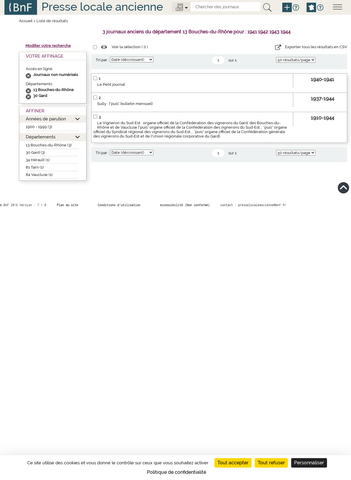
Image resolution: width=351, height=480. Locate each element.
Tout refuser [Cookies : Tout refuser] (271, 463)
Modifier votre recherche (48, 45)
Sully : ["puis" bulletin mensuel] (125, 103)
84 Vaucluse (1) (39, 174)
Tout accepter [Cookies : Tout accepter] (233, 463)
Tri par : (102, 60)
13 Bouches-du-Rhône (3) (49, 145)
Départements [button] (40, 136)
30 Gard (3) (35, 152)
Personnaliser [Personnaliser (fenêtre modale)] (309, 463)
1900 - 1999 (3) (39, 127)
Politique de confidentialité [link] (176, 472)
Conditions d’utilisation (119, 205)
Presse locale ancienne (102, 6)
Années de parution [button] (46, 118)
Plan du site (67, 205)
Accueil (26, 21)
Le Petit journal (111, 84)
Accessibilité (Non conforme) (185, 205)
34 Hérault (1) (38, 160)
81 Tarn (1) (35, 167)
